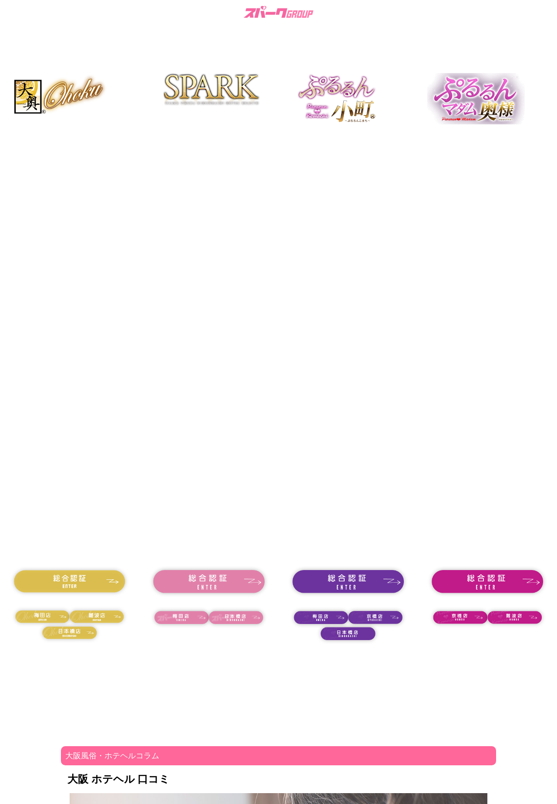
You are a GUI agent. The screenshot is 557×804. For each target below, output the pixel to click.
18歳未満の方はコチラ (69, 601)
